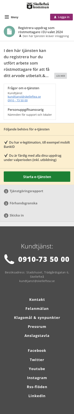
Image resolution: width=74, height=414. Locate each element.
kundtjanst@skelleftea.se (24, 96)
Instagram (37, 377)
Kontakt (37, 299)
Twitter (37, 359)
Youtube (37, 368)
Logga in (61, 17)
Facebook (37, 350)
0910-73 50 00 (44, 259)
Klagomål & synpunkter (37, 317)
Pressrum (37, 326)
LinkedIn (37, 395)
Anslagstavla (37, 335)
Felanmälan (37, 308)
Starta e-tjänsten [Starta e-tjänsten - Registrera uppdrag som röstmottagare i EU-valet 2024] (37, 176)
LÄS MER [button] (60, 75)
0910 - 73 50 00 (18, 100)
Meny (14, 17)
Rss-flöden (37, 386)
